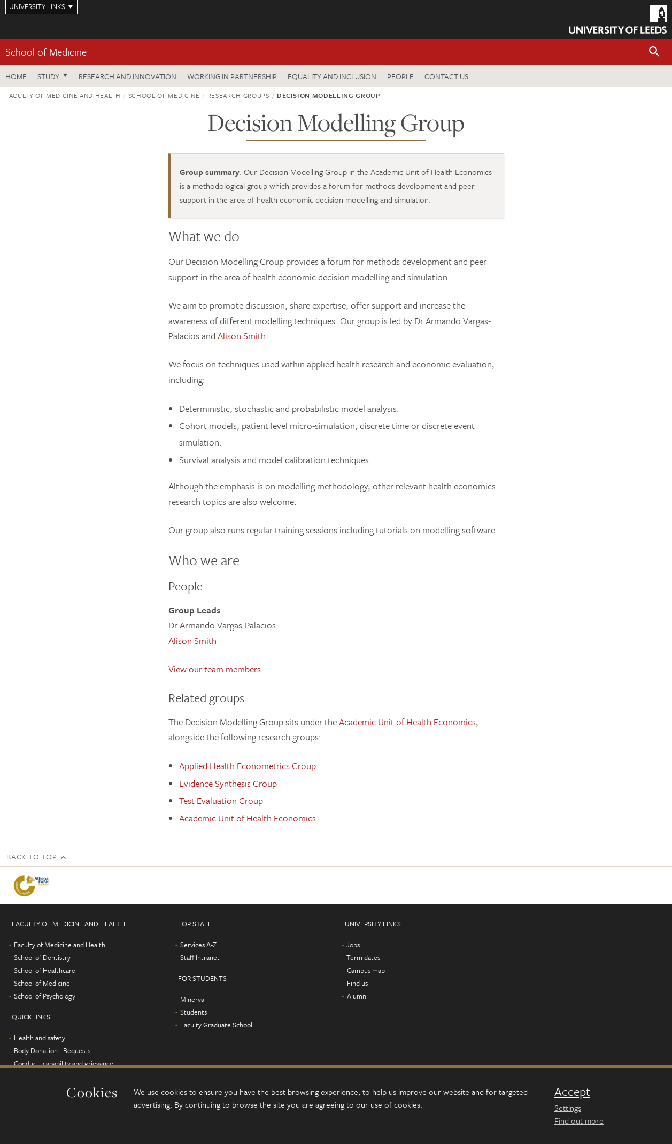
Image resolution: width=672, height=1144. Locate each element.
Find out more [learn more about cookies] (579, 1120)
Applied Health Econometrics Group (247, 765)
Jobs (353, 944)
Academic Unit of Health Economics (407, 721)
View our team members (214, 668)
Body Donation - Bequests (52, 1050)
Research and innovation (127, 76)
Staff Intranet (200, 957)
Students (193, 1012)
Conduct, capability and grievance (63, 1063)
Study (48, 76)
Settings (567, 1108)
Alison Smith (242, 335)
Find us (357, 983)
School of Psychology (44, 996)
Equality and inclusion (332, 76)
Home (16, 76)
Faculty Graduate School (216, 1024)
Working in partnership (232, 76)
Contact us (446, 76)
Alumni (357, 996)
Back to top (31, 856)
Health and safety (39, 1037)
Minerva (192, 999)
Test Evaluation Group (221, 800)
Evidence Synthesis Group (228, 783)
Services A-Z (198, 944)
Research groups (238, 95)
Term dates (363, 957)
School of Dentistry (42, 957)
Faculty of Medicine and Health (63, 95)
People (400, 76)
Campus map (366, 970)
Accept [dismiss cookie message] (572, 1091)
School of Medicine (46, 51)
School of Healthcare (44, 970)
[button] (654, 52)
